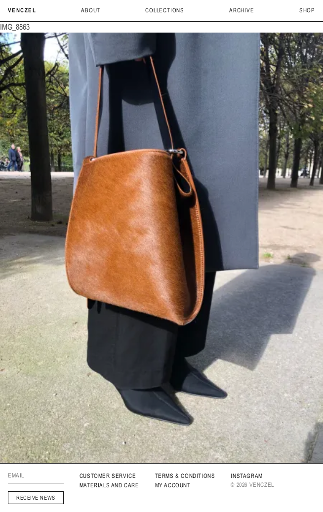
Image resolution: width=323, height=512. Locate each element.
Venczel (22, 10)
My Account (173, 485)
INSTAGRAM (246, 476)
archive (241, 10)
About (90, 10)
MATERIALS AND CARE (109, 485)
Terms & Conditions (185, 476)
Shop (307, 10)
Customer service (108, 476)
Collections (164, 10)
